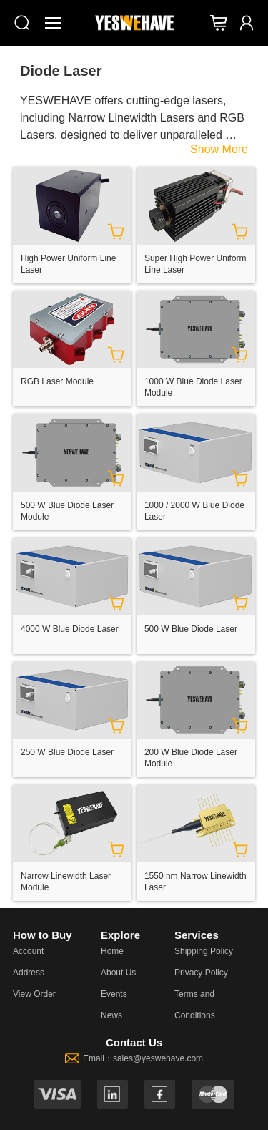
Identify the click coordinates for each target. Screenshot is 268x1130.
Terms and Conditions (194, 1005)
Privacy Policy (201, 973)
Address (28, 973)
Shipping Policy (203, 951)
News (111, 1015)
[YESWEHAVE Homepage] (134, 22)
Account (28, 951)
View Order (34, 994)
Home (112, 951)
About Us (118, 973)
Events (114, 994)
